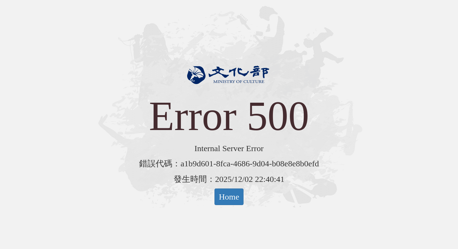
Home (229, 196)
